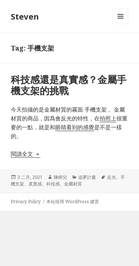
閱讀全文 (25, 153)
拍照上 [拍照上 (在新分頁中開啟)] (108, 118)
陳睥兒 (60, 177)
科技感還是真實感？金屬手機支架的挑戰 (68, 85)
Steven (25, 16)
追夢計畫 (87, 177)
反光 (111, 177)
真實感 (35, 184)
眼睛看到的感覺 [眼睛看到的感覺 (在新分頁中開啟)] (74, 127)
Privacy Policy (26, 201)
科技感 (53, 184)
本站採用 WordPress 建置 (72, 201)
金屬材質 (73, 184)
